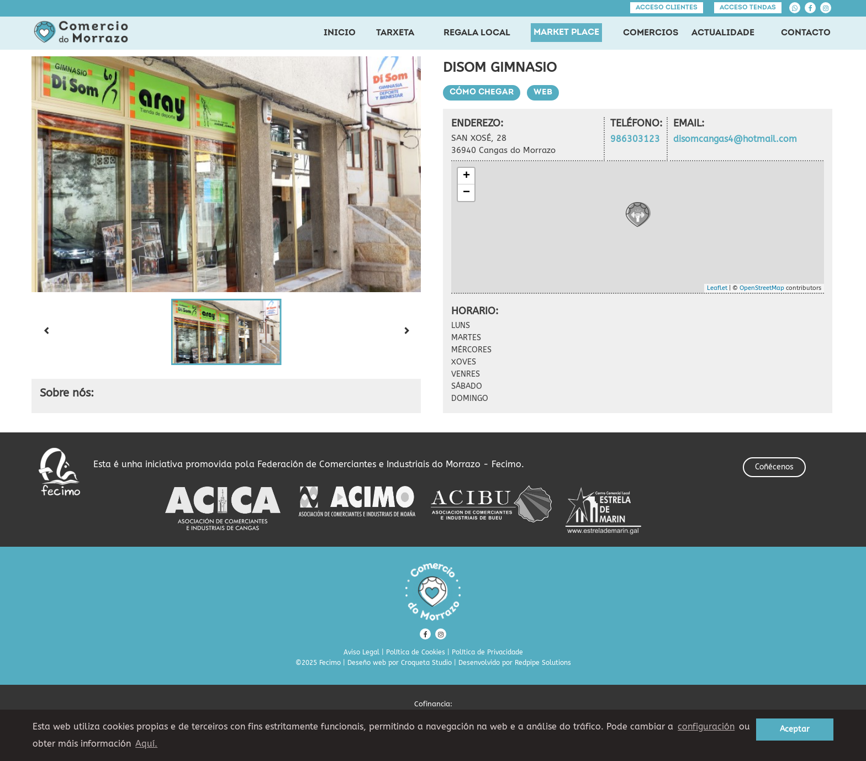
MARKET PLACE (566, 32)
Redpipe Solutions (543, 663)
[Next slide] (406, 332)
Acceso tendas (748, 7)
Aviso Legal (361, 652)
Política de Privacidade (487, 652)
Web (543, 92)
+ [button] (466, 176)
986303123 (635, 139)
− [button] (466, 192)
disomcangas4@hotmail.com (735, 139)
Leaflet (717, 288)
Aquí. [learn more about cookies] (146, 743)
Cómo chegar (482, 92)
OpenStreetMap (762, 288)
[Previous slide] (46, 332)
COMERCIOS (650, 33)
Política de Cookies (415, 652)
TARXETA (395, 33)
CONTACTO (806, 33)
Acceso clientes (667, 7)
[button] (226, 332)
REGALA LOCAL (476, 33)
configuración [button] (706, 726)
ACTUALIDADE (722, 33)
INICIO (340, 33)
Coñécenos (774, 467)
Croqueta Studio (426, 663)
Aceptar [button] (795, 729)
